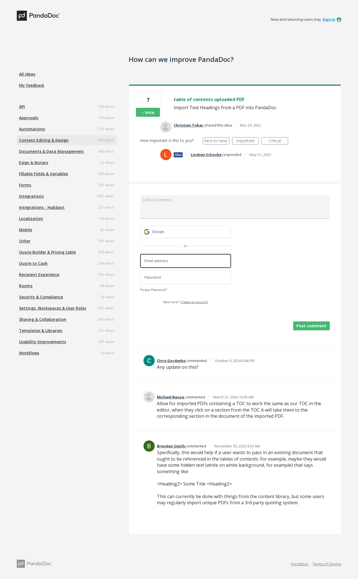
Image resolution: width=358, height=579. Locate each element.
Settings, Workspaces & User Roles (52, 308)
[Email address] (185, 261)
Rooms (25, 285)
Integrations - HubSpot (42, 207)
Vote (149, 112)
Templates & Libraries (40, 330)
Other (24, 241)
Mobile (25, 229)
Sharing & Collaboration (42, 319)
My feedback (31, 85)
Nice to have (216, 141)
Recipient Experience (39, 274)
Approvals (28, 117)
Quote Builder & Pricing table (47, 252)
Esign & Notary (33, 162)
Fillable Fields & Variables (43, 173)
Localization (31, 218)
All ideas (27, 74)
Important (247, 141)
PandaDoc (299, 563)
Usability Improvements (42, 341)
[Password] (185, 277)
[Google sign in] (185, 232)
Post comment (311, 325)
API (22, 106)
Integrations (31, 196)
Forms (25, 185)
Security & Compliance (41, 297)
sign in (328, 19)
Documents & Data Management (51, 151)
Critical (278, 141)
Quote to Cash (33, 263)
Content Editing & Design (44, 140)
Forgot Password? (153, 290)
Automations (32, 129)
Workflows (29, 353)
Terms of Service (327, 563)
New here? (185, 302)
